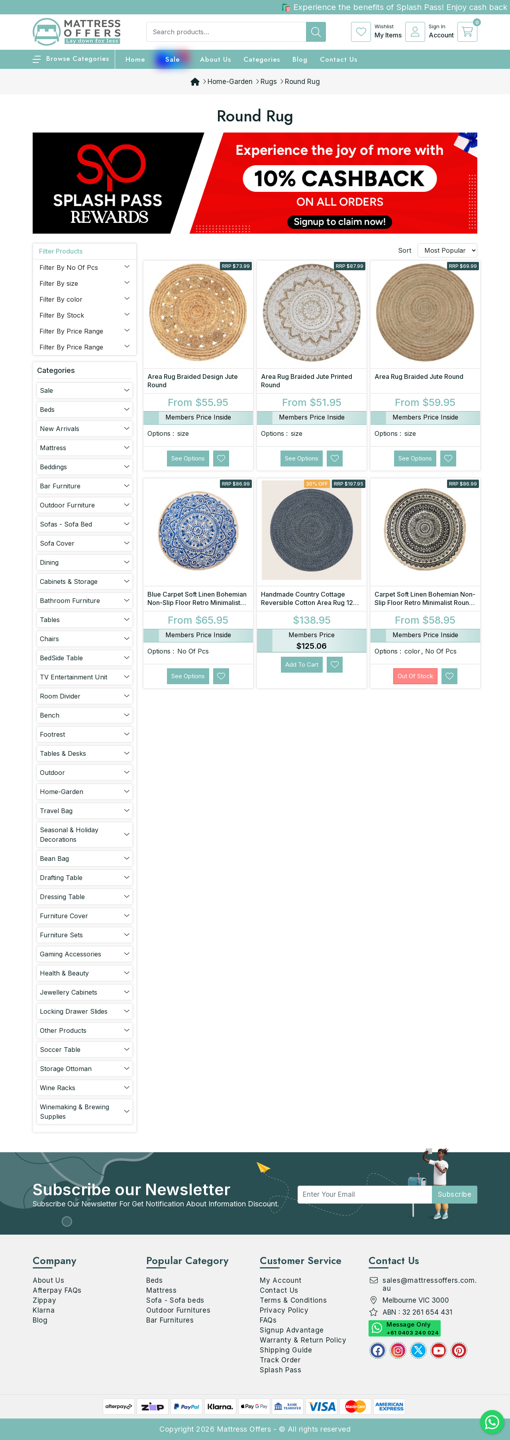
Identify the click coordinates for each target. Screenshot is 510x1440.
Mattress (161, 1290)
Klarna (44, 1310)
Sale (172, 59)
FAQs (268, 1320)
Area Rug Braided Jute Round (419, 376)
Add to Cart (301, 664)
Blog (40, 1320)
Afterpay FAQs (57, 1290)
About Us (215, 59)
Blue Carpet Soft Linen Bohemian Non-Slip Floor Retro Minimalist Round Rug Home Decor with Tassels (197, 606)
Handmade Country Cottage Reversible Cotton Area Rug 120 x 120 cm (309, 602)
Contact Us (338, 59)
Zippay (44, 1300)
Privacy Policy (284, 1310)
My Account (281, 1280)
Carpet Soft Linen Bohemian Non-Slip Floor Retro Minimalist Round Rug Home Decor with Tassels (425, 602)
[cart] (467, 32)
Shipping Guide (286, 1350)
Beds (154, 1280)
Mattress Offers (244, 1429)
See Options (188, 458)
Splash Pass (281, 1370)
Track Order (280, 1360)
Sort (404, 250)
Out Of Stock (415, 676)
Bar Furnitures (170, 1320)
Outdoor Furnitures (178, 1310)
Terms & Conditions (293, 1300)
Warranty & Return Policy (303, 1340)
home (135, 59)
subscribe (455, 1194)
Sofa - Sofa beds (175, 1300)
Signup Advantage (292, 1330)
